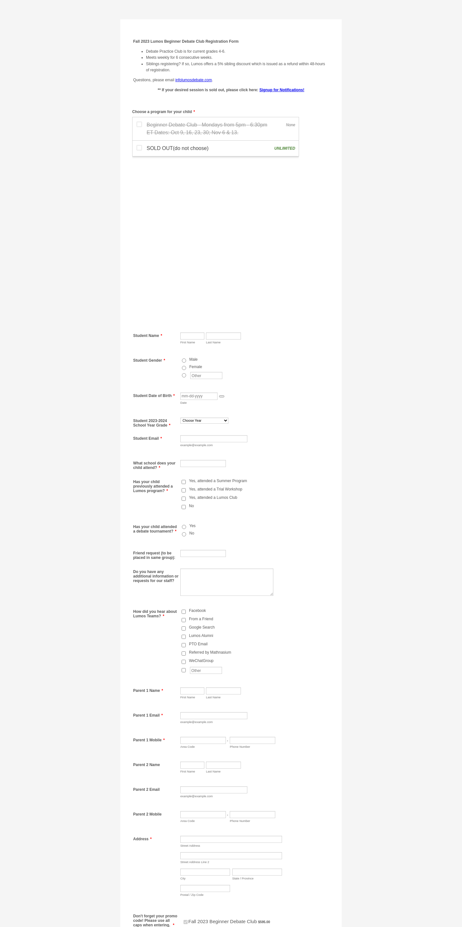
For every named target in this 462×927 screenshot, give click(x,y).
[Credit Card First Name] (208, 836)
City (182, 716)
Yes (192, 364)
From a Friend (201, 457)
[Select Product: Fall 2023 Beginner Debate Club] (186, 760)
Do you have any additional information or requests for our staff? (155, 414)
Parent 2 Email (146, 627)
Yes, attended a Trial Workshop (215, 327)
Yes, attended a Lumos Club (213, 335)
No (191, 344)
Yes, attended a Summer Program (218, 319)
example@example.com (196, 283)
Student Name (147, 174)
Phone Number (240, 585)
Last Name (213, 180)
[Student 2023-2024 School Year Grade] (204, 259)
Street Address (190, 683)
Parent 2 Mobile (147, 652)
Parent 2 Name (146, 603)
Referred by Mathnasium (210, 490)
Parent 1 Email (148, 553)
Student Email (147, 276)
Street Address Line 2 (194, 700)
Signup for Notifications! (281, 90)
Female (195, 205)
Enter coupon (195, 778)
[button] (221, 234)
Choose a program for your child (163, 112)
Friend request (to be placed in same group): (154, 393)
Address (142, 677)
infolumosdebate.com (193, 80)
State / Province (243, 716)
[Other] (184, 213)
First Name (187, 180)
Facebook (197, 448)
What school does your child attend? (154, 303)
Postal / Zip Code (191, 733)
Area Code (187, 585)
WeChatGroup (201, 499)
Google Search (202, 465)
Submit (193, 890)
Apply (236, 784)
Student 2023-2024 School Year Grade (151, 261)
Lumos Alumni (201, 474)
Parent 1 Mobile (149, 578)
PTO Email (198, 482)
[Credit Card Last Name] (268, 836)
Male (193, 197)
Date (183, 241)
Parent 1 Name (148, 528)
